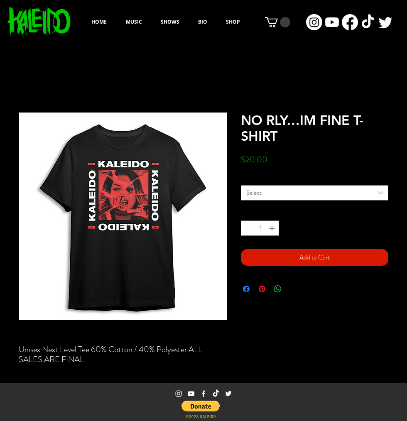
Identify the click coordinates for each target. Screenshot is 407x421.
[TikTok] (368, 22)
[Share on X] (294, 289)
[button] (277, 22)
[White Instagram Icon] (178, 393)
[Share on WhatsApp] (278, 289)
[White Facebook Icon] (203, 393)
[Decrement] (247, 228)
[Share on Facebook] (246, 289)
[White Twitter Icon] (228, 393)
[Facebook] (350, 22)
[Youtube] (332, 22)
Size (245, 178)
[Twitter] (386, 22)
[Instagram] (314, 22)
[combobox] (314, 193)
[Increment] (272, 228)
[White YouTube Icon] (191, 393)
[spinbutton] (260, 228)
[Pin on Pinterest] (262, 289)
